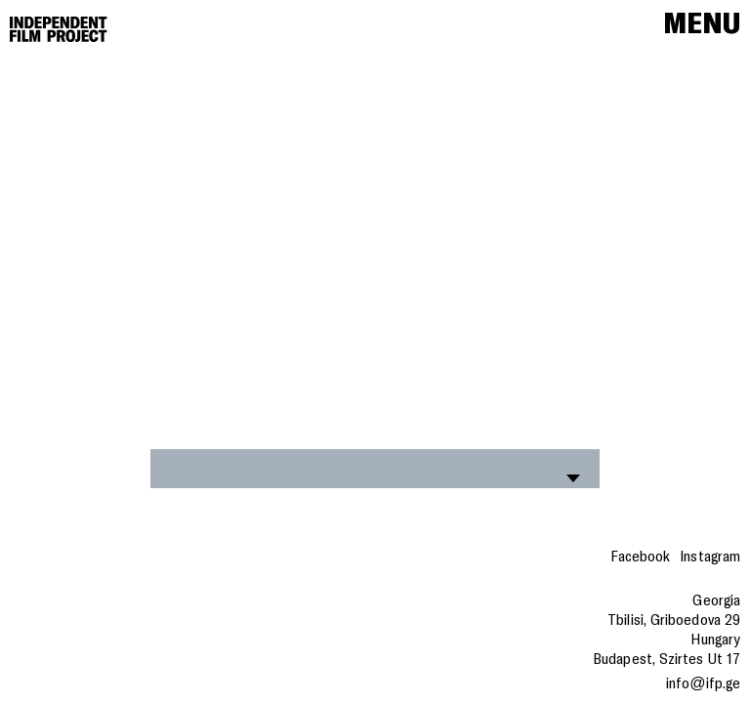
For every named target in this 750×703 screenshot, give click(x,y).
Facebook (640, 556)
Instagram (710, 556)
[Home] (58, 29)
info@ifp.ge (703, 683)
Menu (701, 24)
